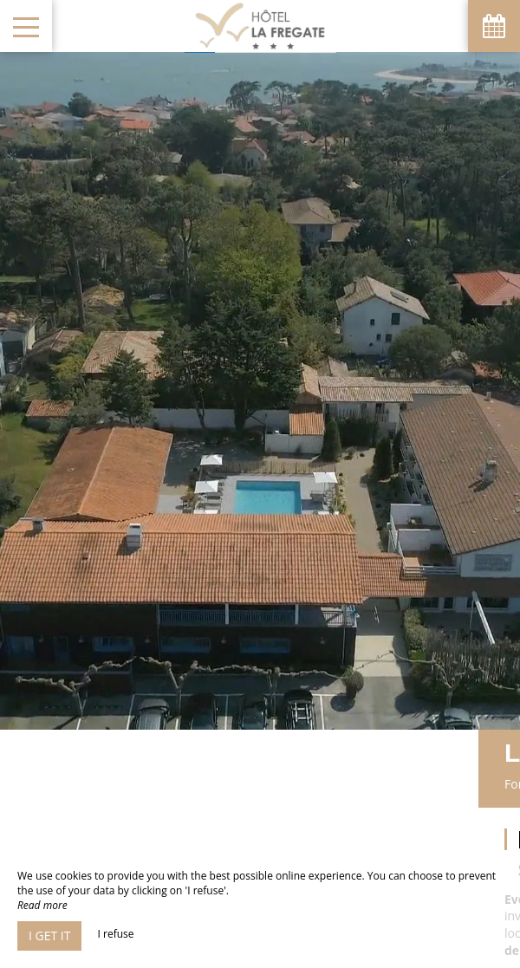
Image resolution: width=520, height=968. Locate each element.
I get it (49, 935)
